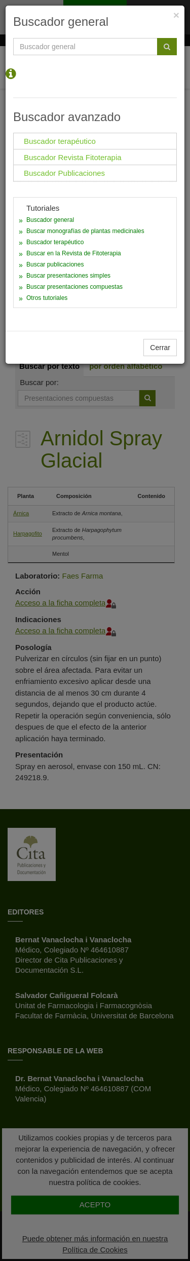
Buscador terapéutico (55, 242)
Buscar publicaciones (55, 264)
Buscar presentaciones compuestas (74, 286)
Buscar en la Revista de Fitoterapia (73, 253)
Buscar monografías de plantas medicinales (85, 231)
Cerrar (160, 347)
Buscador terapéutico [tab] (60, 141)
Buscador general (50, 219)
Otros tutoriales (46, 297)
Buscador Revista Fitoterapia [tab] (73, 157)
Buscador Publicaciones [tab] (64, 173)
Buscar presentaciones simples (68, 275)
